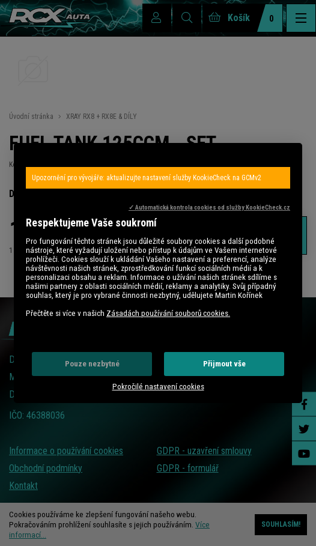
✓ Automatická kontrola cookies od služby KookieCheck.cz (209, 207)
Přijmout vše (224, 363)
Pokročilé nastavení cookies (158, 386)
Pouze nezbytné (92, 363)
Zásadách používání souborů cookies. (168, 313)
